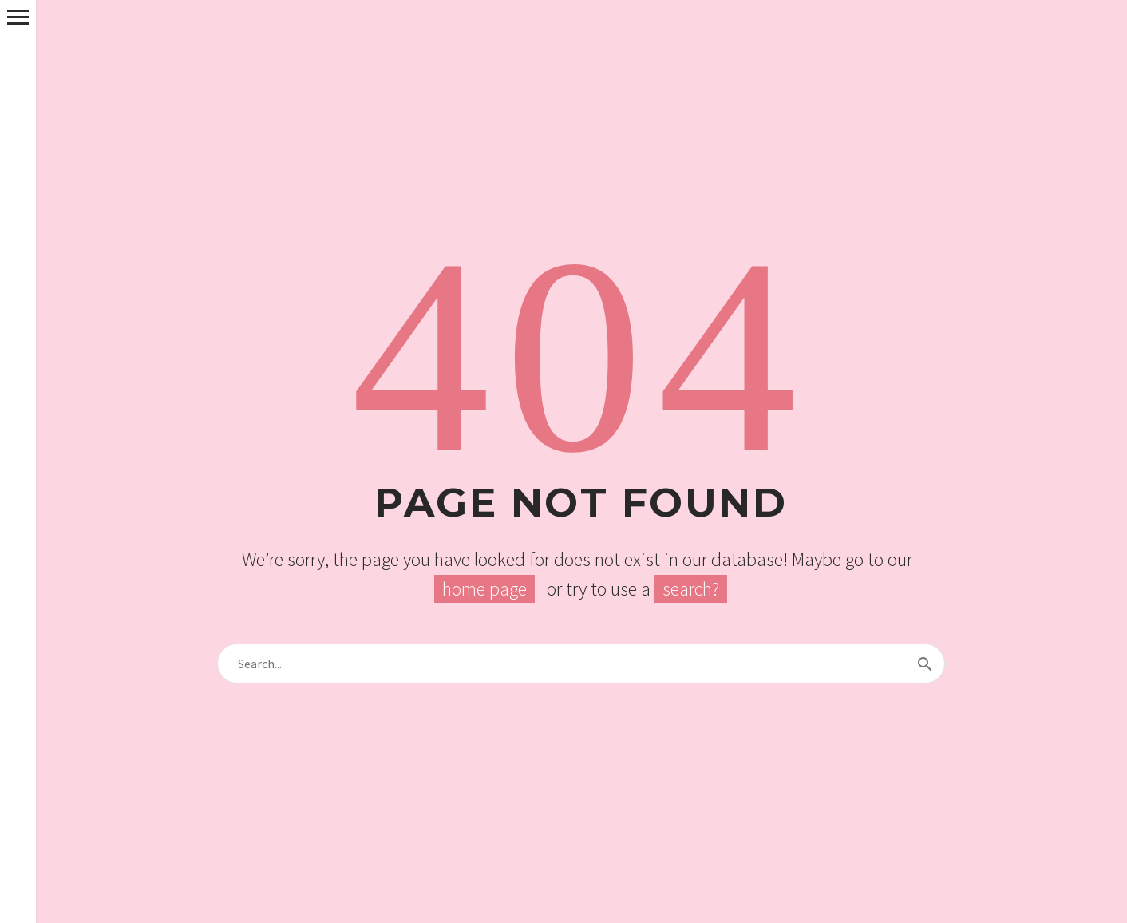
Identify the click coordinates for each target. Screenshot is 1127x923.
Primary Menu (18, 17)
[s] (580, 663)
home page (484, 588)
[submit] (925, 663)
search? (690, 588)
